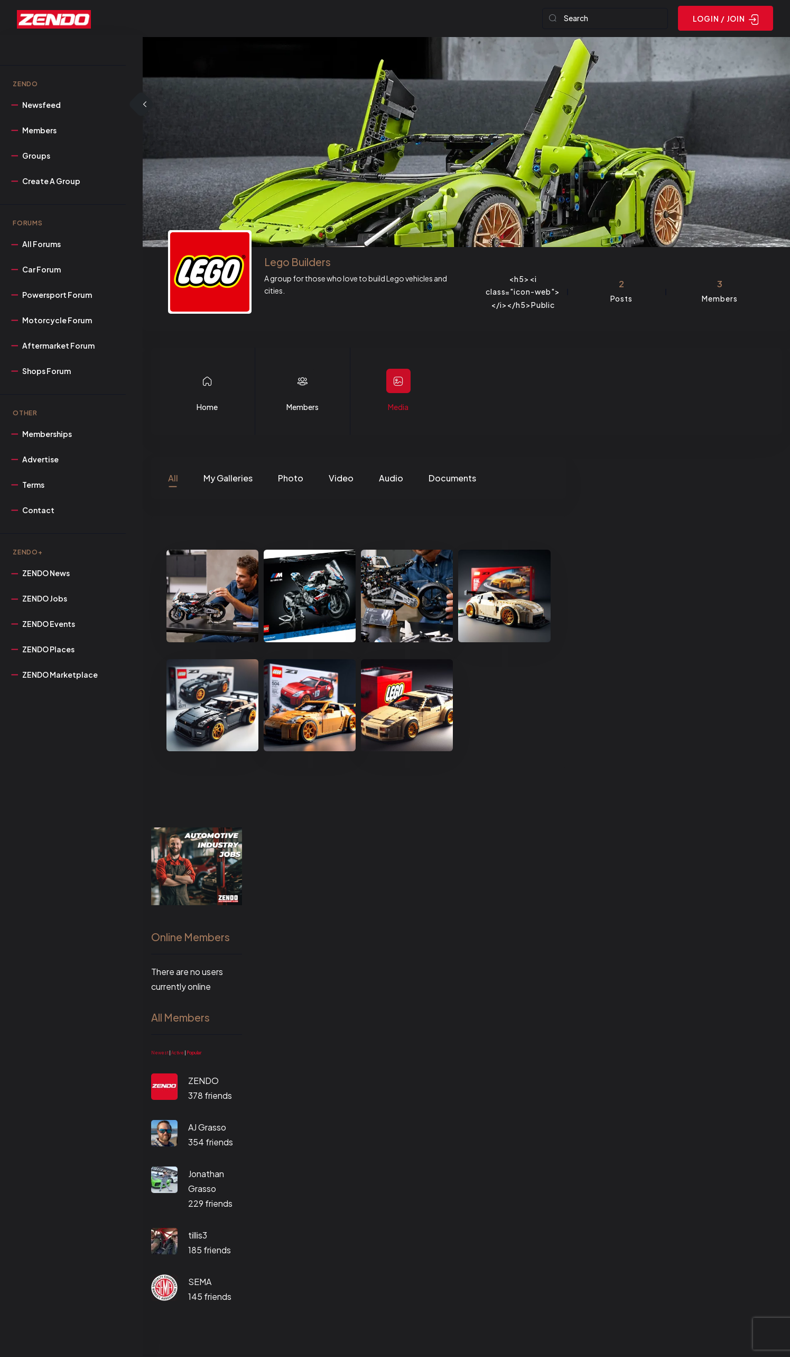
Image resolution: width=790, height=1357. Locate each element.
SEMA (199, 1283)
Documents (452, 479)
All (173, 479)
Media (398, 408)
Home (207, 408)
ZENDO (203, 1082)
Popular (194, 1054)
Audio (391, 479)
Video (341, 479)
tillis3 (197, 1236)
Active (177, 1054)
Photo (290, 479)
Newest (160, 1054)
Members (302, 408)
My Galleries (228, 479)
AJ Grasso (207, 1128)
